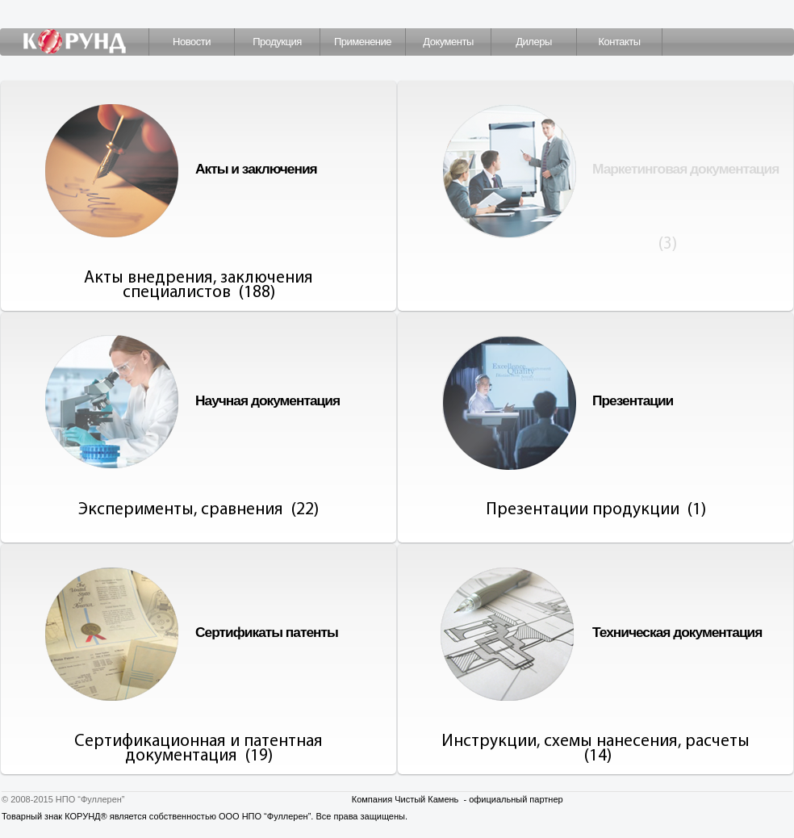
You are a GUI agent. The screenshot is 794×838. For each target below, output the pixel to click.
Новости (192, 42)
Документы (448, 42)
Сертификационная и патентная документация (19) (198, 749)
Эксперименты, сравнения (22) (198, 509)
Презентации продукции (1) (596, 509)
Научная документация (267, 400)
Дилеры (533, 42)
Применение (362, 42)
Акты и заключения (256, 169)
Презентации (632, 400)
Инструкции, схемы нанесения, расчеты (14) (595, 749)
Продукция (277, 42)
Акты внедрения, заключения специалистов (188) (198, 285)
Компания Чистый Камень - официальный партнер (457, 799)
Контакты (619, 42)
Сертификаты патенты (266, 632)
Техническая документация (677, 632)
